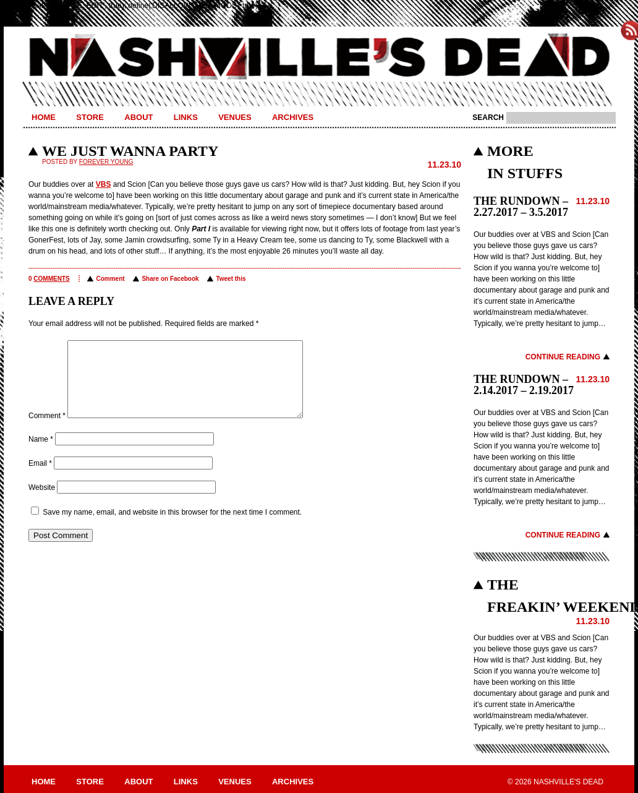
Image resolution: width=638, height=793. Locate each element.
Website (41, 502)
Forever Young (106, 161)
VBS (103, 184)
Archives (292, 117)
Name (40, 454)
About (138, 117)
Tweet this (230, 278)
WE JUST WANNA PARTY (130, 151)
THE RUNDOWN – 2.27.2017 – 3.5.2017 (521, 206)
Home (44, 117)
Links (186, 117)
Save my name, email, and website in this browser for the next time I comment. (172, 527)
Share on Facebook (170, 278)
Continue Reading (562, 357)
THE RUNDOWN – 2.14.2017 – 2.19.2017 (524, 384)
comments (51, 278)
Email (40, 478)
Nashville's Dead (319, 57)
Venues (234, 117)
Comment (110, 278)
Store (90, 117)
